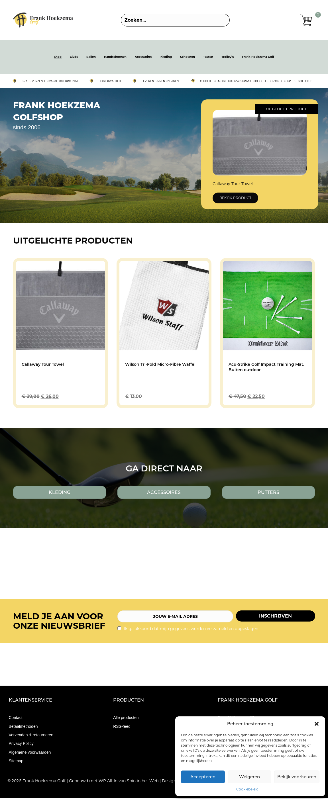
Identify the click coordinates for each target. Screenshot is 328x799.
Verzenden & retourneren (31, 736)
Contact (16, 718)
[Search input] (175, 20)
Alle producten (126, 718)
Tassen (208, 58)
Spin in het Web (142, 781)
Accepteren (202, 776)
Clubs (74, 58)
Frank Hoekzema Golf (258, 58)
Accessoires (143, 58)
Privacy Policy (21, 744)
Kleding (166, 58)
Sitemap (16, 761)
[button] (316, 724)
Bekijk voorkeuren (296, 776)
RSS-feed (122, 727)
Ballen (91, 58)
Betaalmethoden (23, 727)
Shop (58, 58)
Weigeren (249, 776)
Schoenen (187, 58)
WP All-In (108, 781)
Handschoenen (115, 58)
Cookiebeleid (247, 789)
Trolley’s (227, 58)
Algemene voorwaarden (30, 753)
